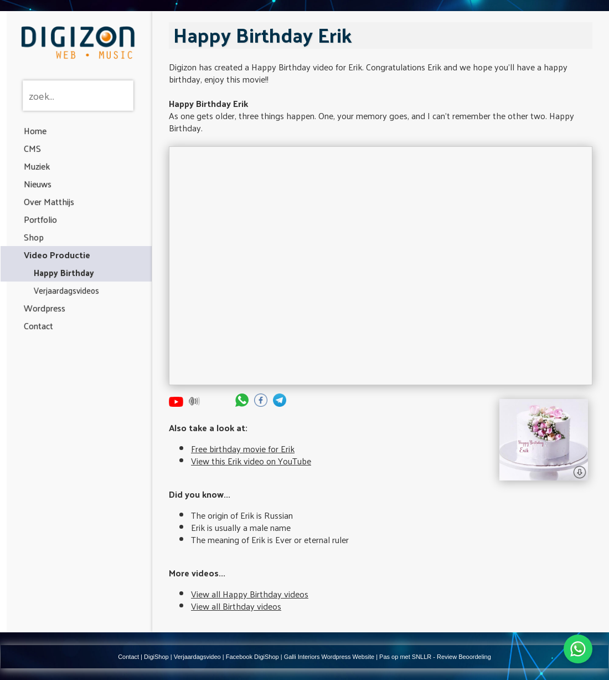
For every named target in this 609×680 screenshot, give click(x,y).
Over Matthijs (49, 201)
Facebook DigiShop (252, 656)
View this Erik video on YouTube (251, 461)
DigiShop (156, 656)
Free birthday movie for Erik (243, 449)
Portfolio (40, 219)
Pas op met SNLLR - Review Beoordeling (435, 656)
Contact (38, 326)
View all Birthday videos (236, 606)
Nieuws (37, 184)
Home (35, 130)
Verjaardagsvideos (66, 290)
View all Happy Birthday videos (249, 594)
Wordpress (44, 308)
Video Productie (57, 255)
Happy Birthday (64, 272)
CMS (32, 148)
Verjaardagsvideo (197, 656)
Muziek (37, 166)
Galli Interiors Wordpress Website (329, 656)
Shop (34, 237)
